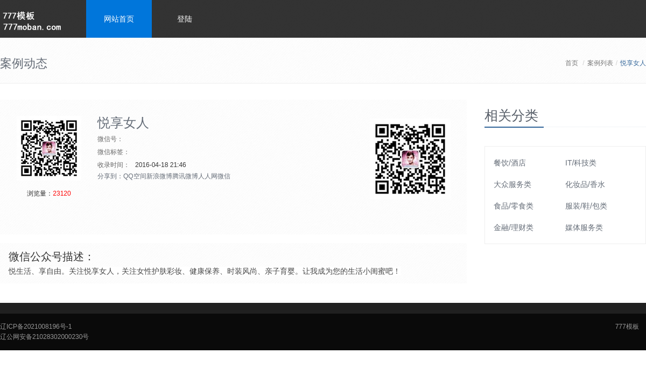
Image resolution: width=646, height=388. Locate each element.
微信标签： (113, 152)
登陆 (184, 19)
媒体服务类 (584, 227)
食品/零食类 (513, 206)
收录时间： (113, 165)
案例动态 (23, 63)
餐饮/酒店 (510, 162)
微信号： (110, 139)
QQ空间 (134, 176)
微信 (223, 176)
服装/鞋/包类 (586, 206)
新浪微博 (159, 176)
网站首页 (119, 19)
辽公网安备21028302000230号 (44, 337)
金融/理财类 (513, 227)
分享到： (110, 176)
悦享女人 (123, 123)
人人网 (207, 176)
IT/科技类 (580, 162)
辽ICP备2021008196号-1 (36, 326)
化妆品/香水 (585, 184)
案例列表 (600, 63)
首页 (571, 63)
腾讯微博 (185, 176)
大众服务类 (512, 184)
